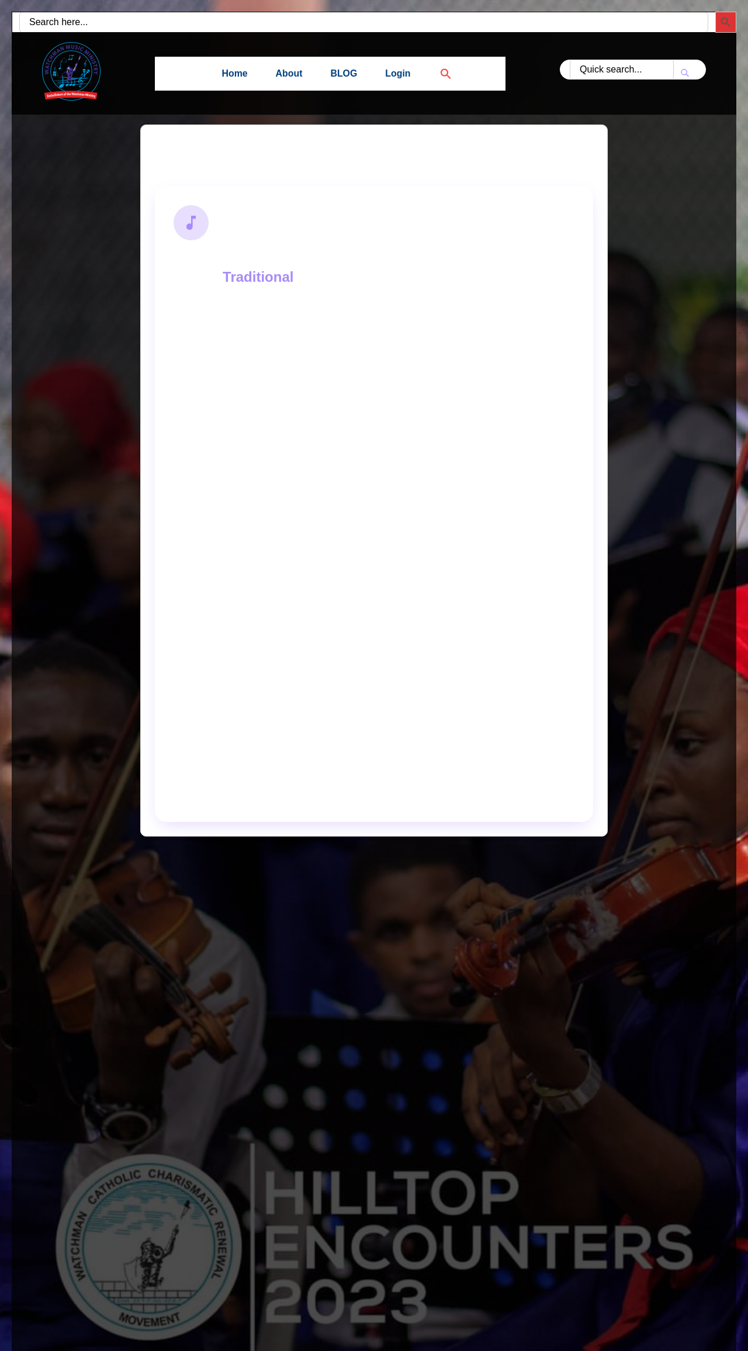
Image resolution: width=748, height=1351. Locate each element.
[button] (439, 73)
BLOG (343, 73)
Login (398, 73)
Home (234, 73)
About (288, 73)
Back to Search (208, 153)
